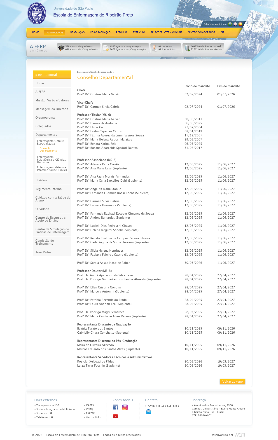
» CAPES (89, 405)
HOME (35, 32)
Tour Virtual (43, 252)
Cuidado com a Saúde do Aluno (52, 199)
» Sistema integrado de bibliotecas (54, 409)
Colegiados (43, 126)
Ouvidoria (42, 209)
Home (39, 83)
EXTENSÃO (139, 32)
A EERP (40, 92)
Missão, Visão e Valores (52, 100)
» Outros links (92, 417)
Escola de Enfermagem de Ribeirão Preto (94, 15)
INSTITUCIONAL (54, 32)
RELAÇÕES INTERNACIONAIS (166, 32)
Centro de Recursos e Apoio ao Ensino (50, 219)
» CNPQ (88, 409)
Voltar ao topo (232, 381)
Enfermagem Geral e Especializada (50, 142)
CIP (222, 32)
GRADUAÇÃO (77, 32)
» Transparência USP (46, 405)
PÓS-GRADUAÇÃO (100, 32)
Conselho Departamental (48, 149)
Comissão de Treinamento (44, 242)
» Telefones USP (43, 417)
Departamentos (46, 134)
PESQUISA (121, 32)
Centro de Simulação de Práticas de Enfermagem (52, 230)
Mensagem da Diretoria (51, 109)
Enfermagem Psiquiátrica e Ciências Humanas (51, 159)
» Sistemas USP (43, 413)
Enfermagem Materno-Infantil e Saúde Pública (52, 169)
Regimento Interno (48, 189)
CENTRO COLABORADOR (201, 32)
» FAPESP (89, 413)
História (41, 180)
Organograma (45, 117)
